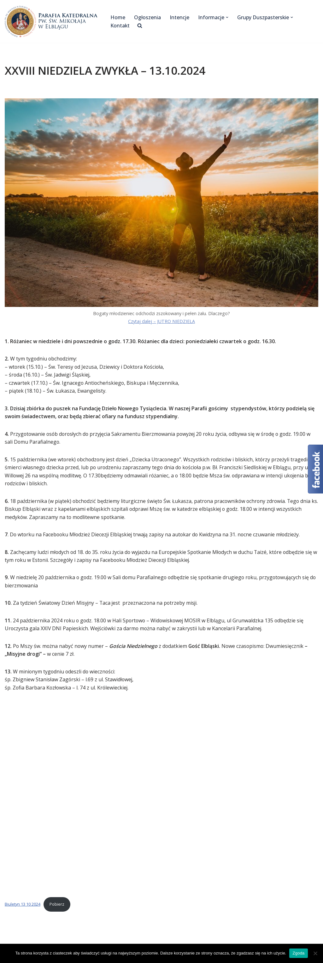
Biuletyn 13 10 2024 (22, 905)
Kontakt (120, 25)
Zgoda (298, 953)
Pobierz (57, 905)
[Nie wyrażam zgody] (315, 953)
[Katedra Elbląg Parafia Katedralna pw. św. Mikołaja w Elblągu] (52, 21)
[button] (227, 17)
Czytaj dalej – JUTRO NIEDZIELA (161, 321)
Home (117, 17)
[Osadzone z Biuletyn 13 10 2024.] (161, 796)
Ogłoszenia (147, 17)
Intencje (180, 17)
